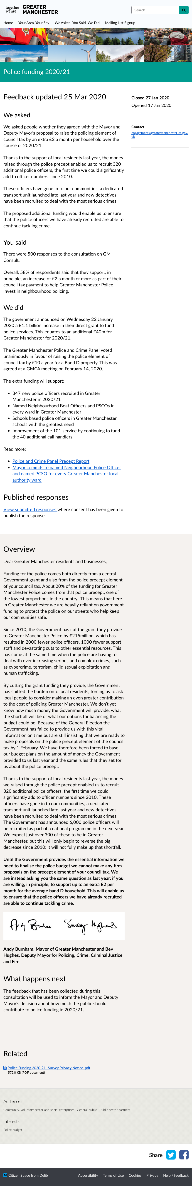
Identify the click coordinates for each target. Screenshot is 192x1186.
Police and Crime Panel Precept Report (50, 461)
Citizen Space (19, 1175)
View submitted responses (30, 509)
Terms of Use (113, 1175)
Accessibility (88, 1175)
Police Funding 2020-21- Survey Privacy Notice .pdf (46, 1067)
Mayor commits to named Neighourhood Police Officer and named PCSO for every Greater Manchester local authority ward (66, 473)
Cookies (135, 1175)
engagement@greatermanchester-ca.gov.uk (159, 135)
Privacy (152, 1175)
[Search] (184, 10)
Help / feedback (176, 1175)
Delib (43, 1175)
